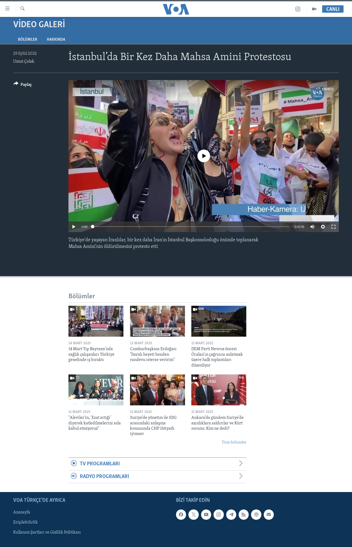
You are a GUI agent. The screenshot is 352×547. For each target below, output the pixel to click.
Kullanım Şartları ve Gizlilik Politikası (47, 532)
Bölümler (27, 40)
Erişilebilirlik (25, 522)
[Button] (22, 85)
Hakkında (56, 40)
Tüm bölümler (234, 442)
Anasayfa (21, 512)
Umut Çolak (23, 61)
